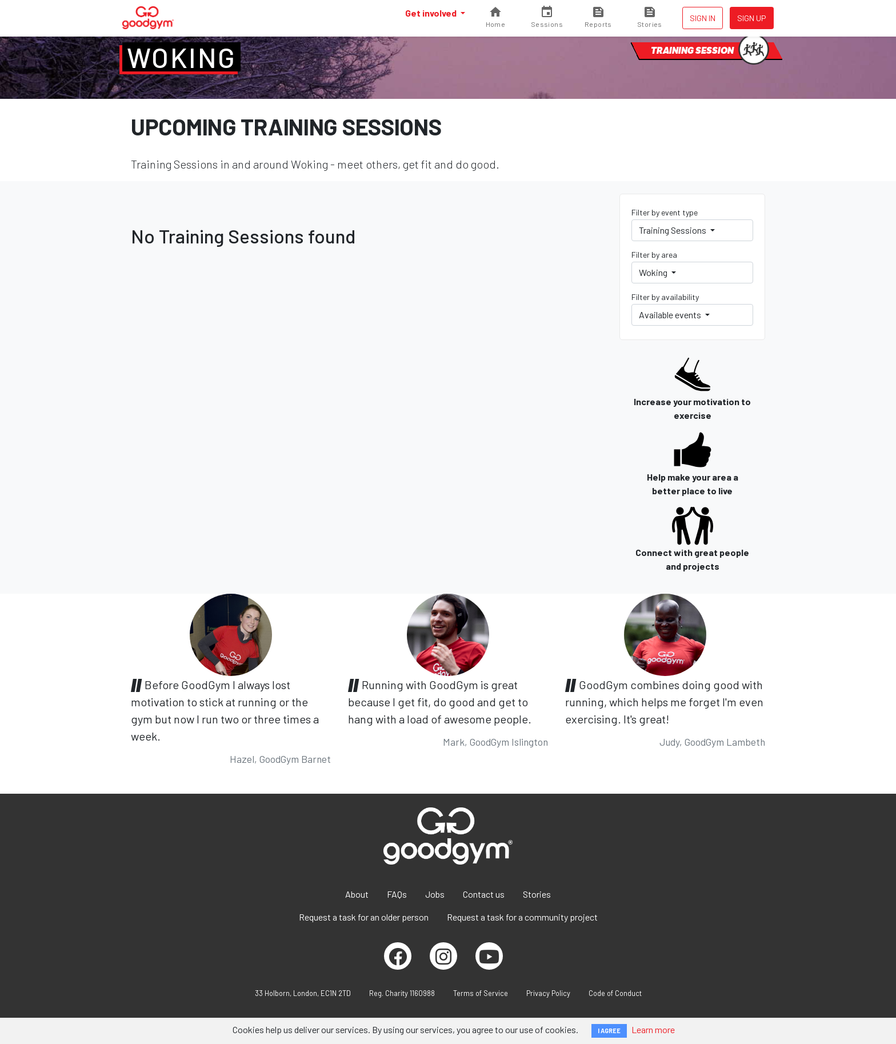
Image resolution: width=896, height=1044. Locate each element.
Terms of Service (480, 993)
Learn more (653, 1029)
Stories (537, 894)
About (357, 894)
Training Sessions (673, 230)
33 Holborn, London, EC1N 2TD (303, 993)
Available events (671, 314)
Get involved (431, 12)
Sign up (751, 18)
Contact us (484, 894)
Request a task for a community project (522, 916)
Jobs (435, 894)
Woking (181, 57)
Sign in (702, 18)
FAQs (397, 894)
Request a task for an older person (364, 916)
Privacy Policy (548, 993)
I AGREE (609, 1030)
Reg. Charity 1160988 (402, 993)
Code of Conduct (615, 993)
